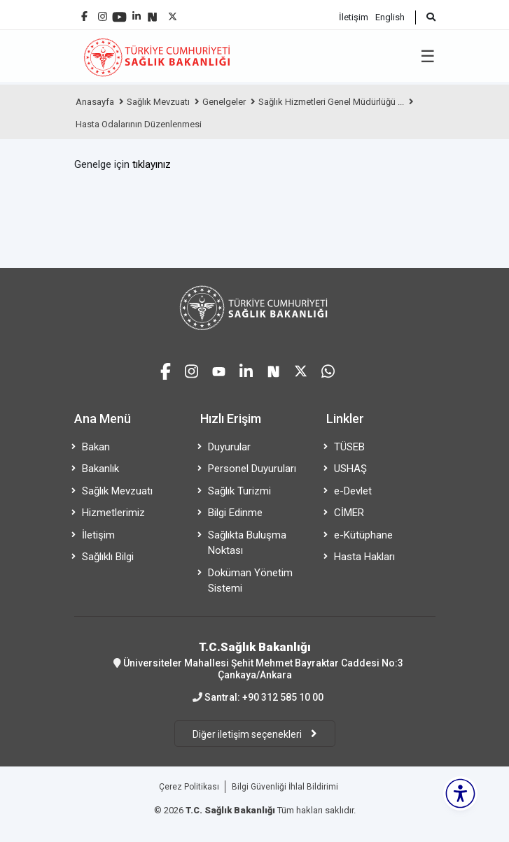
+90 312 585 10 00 (282, 697)
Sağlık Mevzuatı (158, 102)
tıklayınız (151, 164)
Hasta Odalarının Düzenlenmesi (139, 124)
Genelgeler (224, 102)
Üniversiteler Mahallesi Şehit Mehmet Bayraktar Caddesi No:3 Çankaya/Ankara (254, 660)
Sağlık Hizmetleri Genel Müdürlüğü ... (331, 102)
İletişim (353, 17)
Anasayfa (95, 102)
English (390, 17)
